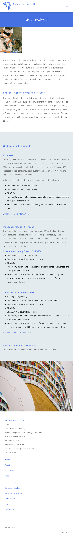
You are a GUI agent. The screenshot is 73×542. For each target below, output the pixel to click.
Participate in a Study (13, 493)
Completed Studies (12, 488)
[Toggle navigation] (67, 6)
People (7, 476)
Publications (10, 470)
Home (7, 460)
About (7, 465)
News (7, 504)
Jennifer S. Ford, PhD (19, 6)
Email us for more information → (17, 214)
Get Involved (10, 499)
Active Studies (10, 483)
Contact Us (9, 510)
